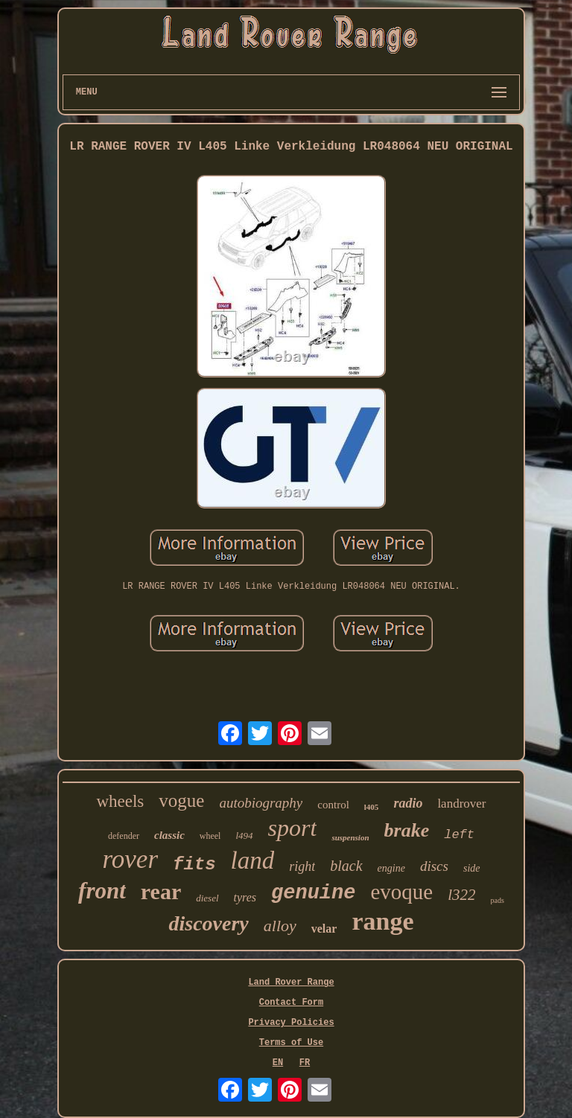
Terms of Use (291, 1043)
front (102, 891)
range (382, 921)
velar (324, 928)
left (459, 835)
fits (194, 865)
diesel (207, 898)
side (471, 868)
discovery (208, 923)
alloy (280, 925)
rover (130, 859)
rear (161, 891)
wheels (120, 801)
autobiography (260, 803)
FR (304, 1063)
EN (278, 1063)
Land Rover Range (291, 982)
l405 (371, 806)
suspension (350, 837)
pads (497, 900)
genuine (313, 893)
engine (391, 868)
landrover (461, 803)
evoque (401, 892)
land (253, 860)
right (302, 866)
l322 (461, 895)
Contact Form (291, 1002)
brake (407, 830)
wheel (210, 836)
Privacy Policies (291, 1023)
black (346, 865)
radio (407, 803)
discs (434, 866)
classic (169, 835)
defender (123, 836)
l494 (243, 835)
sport (292, 827)
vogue (181, 800)
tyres (245, 897)
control (333, 805)
